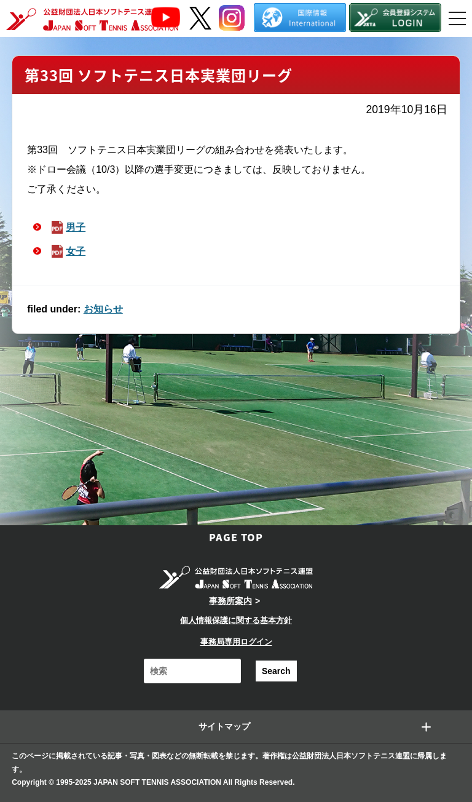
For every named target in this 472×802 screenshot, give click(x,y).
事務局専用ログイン (236, 641)
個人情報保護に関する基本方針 (236, 620)
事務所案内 (230, 601)
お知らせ (103, 309)
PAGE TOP (236, 537)
